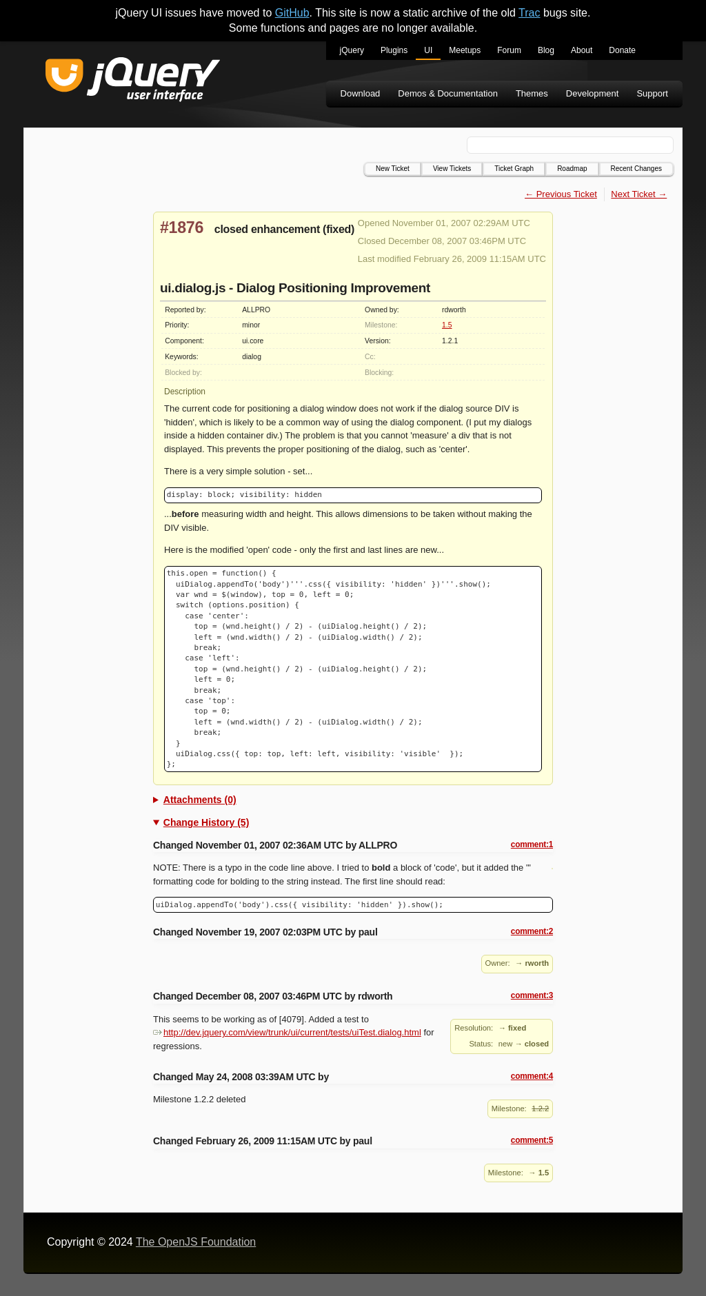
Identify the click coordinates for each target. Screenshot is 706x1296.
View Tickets (452, 168)
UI (428, 50)
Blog (546, 50)
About (581, 50)
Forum (509, 50)
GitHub (292, 13)
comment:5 (532, 1140)
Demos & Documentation (448, 93)
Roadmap (572, 168)
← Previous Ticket (561, 194)
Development (592, 93)
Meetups (465, 50)
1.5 (447, 325)
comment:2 (532, 931)
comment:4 (532, 1076)
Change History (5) (206, 822)
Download (361, 93)
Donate (622, 50)
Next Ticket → (639, 194)
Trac (529, 13)
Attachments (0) (199, 799)
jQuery (352, 50)
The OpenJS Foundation (196, 1242)
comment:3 (532, 995)
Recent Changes (637, 168)
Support (652, 93)
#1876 (181, 227)
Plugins (394, 50)
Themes (532, 93)
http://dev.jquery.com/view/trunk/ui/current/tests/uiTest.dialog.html (287, 1032)
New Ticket (393, 168)
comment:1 (532, 844)
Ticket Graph (514, 168)
